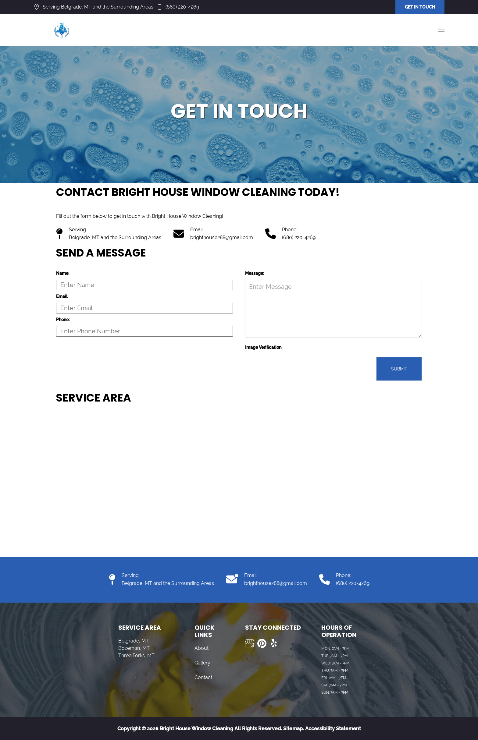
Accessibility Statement (333, 728)
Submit (399, 368)
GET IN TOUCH (420, 7)
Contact (203, 677)
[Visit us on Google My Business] (249, 643)
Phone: (63, 319)
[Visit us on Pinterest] (261, 643)
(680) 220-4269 (182, 7)
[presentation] (291, 369)
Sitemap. (293, 728)
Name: (62, 273)
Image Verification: (263, 347)
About (201, 648)
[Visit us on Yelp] (274, 643)
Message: (254, 273)
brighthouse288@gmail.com (221, 237)
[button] (441, 30)
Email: (62, 296)
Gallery (202, 663)
